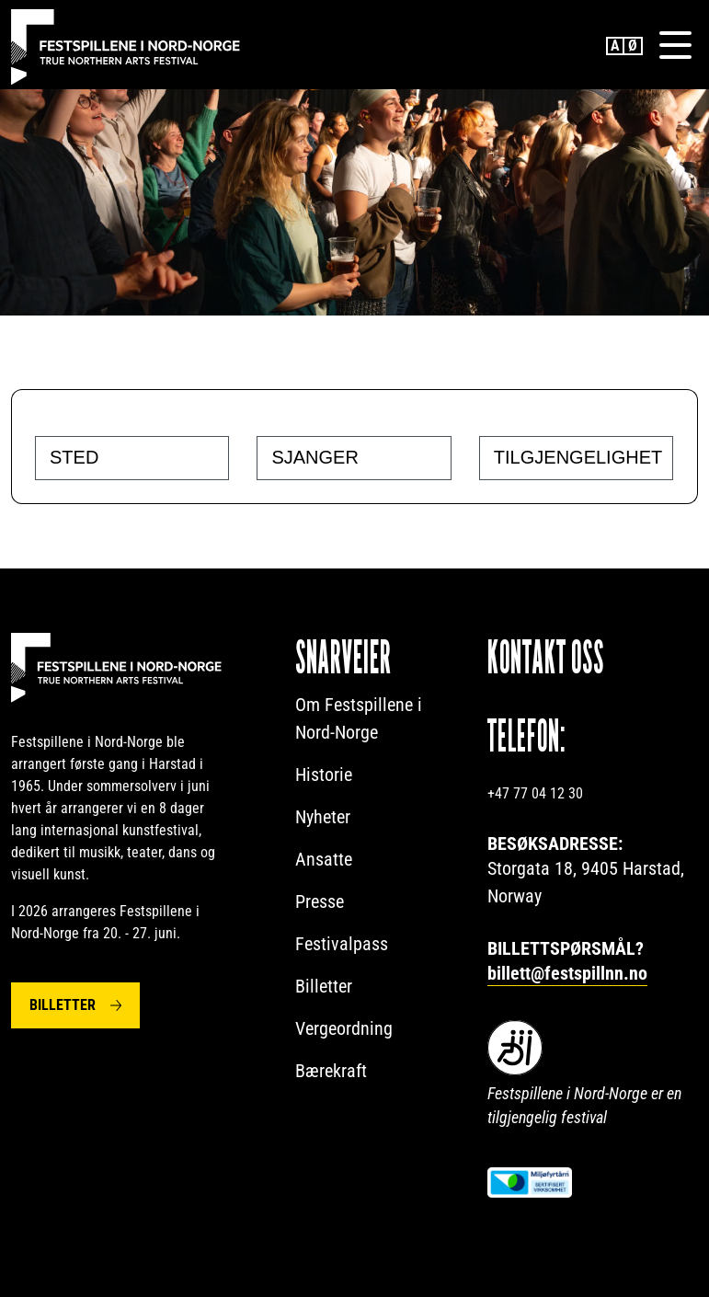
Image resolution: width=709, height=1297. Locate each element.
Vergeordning (344, 1028)
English (615, 46)
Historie (323, 774)
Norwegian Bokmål (633, 46)
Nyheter (322, 817)
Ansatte (323, 859)
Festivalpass (341, 944)
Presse (319, 901)
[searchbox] (136, 457)
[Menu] (675, 45)
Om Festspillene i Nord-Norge (358, 718)
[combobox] (132, 458)
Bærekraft (331, 1071)
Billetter (62, 1005)
